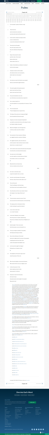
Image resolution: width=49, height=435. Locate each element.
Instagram (41, 429)
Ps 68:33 (35, 303)
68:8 (13, 345)
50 (41, 15)
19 (13, 314)
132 (24, 20)
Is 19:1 (31, 314)
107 (15, 19)
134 (28, 20)
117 (33, 19)
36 (31, 292)
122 (6, 20)
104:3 (19, 340)
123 (8, 20)
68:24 (14, 360)
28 (10, 15)
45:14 (19, 369)
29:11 (19, 374)
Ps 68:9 (25, 296)
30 (13, 15)
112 (24, 19)
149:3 (22, 363)
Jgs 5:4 (17, 293)
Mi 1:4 (25, 338)
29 (12, 15)
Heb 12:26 (27, 345)
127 (15, 20)
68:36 (14, 374)
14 (19, 352)
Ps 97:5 (16, 338)
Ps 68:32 (17, 334)
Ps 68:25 (30, 287)
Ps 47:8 (16, 354)
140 (39, 20)
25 (6, 15)
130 (21, 20)
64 (24, 16)
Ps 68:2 (23, 292)
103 (8, 19)
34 (19, 15)
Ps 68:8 (35, 292)
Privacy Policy (28, 379)
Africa (6, 409)
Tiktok (43, 429)
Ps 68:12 (29, 298)
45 (34, 15)
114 (28, 19)
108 (17, 19)
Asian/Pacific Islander (8, 414)
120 (39, 19)
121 (40, 19)
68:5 (13, 310)
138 (35, 20)
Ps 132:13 (17, 352)
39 (26, 15)
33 (17, 15)
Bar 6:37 (27, 343)
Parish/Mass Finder (38, 408)
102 (6, 19)
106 (14, 19)
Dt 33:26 (24, 314)
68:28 (14, 365)
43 (31, 15)
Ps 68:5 (23, 295)
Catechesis (6, 421)
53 (9, 16)
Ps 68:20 (22, 301)
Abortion (6, 408)
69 (31, 16)
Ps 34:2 (16, 356)
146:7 (20, 343)
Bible (6, 417)
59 (17, 16)
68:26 (14, 363)
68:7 (13, 316)
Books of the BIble (18, 409)
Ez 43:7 (21, 352)
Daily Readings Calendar (24, 1)
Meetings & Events (28, 412)
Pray (26, 413)
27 (9, 15)
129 (19, 20)
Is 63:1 (26, 360)
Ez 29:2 (21, 334)
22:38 (23, 360)
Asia (5, 413)
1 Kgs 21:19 (20, 360)
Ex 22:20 (23, 343)
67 (28, 16)
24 (24, 301)
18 (12, 314)
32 (16, 15)
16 (29, 314)
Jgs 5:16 (16, 349)
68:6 (13, 343)
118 (35, 19)
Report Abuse (33, 1)
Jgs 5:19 (16, 347)
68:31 (14, 333)
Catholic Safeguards (8, 423)
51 (6, 16)
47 (37, 15)
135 (30, 20)
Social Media (37, 413)
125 (12, 20)
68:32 (14, 367)
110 (21, 19)
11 (14, 298)
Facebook (35, 429)
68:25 (14, 329)
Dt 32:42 (16, 358)
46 (35, 15)
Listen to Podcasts (24, 394)
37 (23, 15)
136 (31, 20)
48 (38, 15)
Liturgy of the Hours (18, 416)
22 (14, 314)
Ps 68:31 (30, 288)
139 (37, 20)
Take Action (27, 409)
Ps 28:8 (16, 374)
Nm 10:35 (29, 292)
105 (12, 19)
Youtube (37, 429)
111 (22, 19)
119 (37, 19)
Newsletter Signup (38, 412)
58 (16, 16)
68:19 (14, 354)
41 (28, 15)
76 (41, 16)
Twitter (33, 429)
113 (26, 19)
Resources (37, 409)
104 (10, 19)
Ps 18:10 (16, 340)
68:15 (14, 319)
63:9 (24, 356)
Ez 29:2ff (16, 367)
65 (26, 16)
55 (12, 16)
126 (14, 20)
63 (23, 16)
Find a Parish (28, 1)
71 (34, 16)
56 (13, 16)
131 (22, 20)
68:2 (13, 306)
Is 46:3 (21, 356)
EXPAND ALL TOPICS (8, 425)
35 (20, 15)
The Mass (16, 417)
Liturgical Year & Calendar (19, 413)
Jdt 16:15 (19, 338)
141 (40, 20)
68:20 (14, 356)
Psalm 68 (14, 284)
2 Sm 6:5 (27, 363)
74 (38, 16)
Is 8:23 (16, 365)
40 (27, 15)
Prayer (16, 412)
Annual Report (7, 412)
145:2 (19, 356)
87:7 (20, 363)
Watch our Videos (30, 394)
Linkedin (39, 429)
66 (27, 16)
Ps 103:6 (17, 343)
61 (20, 16)
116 (31, 19)
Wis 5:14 (22, 338)
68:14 (14, 349)
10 (34, 312)
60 (19, 16)
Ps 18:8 (27, 314)
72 (35, 16)
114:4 (20, 345)
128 (17, 20)
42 (30, 15)
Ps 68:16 (29, 299)
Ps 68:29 (13, 303)
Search (43, 1)
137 (33, 20)
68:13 (14, 347)
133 (26, 20)
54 (10, 16)
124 (10, 20)
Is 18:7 (16, 369)
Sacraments (17, 414)
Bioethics (6, 418)
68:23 (14, 326)
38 (24, 15)
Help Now (27, 410)
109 (19, 19)
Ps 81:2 (16, 363)
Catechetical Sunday (8, 422)
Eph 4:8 (19, 354)
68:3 (13, 338)
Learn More (32, 401)
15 (31, 298)
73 (37, 16)
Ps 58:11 (16, 360)
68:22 (14, 358)
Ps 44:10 (17, 345)
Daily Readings (21, 1)
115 (30, 19)
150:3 (24, 363)
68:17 (14, 324)
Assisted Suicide (7, 416)
